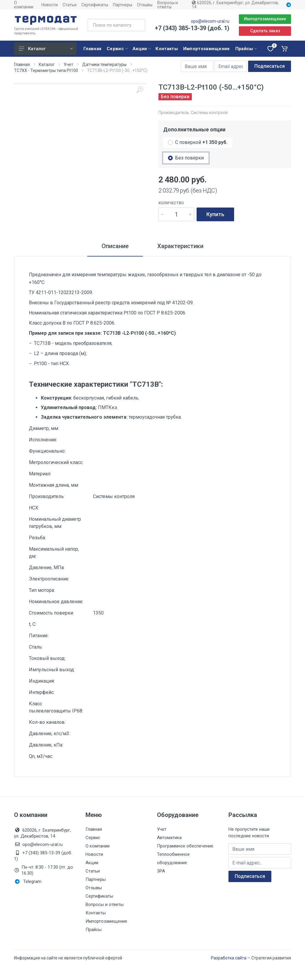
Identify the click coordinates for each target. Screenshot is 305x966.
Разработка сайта (228, 958)
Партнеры (122, 5)
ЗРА (161, 871)
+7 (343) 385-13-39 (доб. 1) (192, 28)
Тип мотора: (42, 590)
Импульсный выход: (52, 669)
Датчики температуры (104, 64)
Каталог (46, 48)
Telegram (28, 881)
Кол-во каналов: (47, 722)
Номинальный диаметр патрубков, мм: (55, 522)
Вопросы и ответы (167, 5)
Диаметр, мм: (44, 428)
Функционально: (47, 451)
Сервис (92, 837)
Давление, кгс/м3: (49, 733)
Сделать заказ (265, 30)
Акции (91, 862)
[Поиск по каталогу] (116, 25)
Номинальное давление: (56, 601)
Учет (68, 64)
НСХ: (34, 508)
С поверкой (201, 142)
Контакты (95, 913)
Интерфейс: (42, 692)
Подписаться (269, 66)
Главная (22, 64)
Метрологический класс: (56, 462)
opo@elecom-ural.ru (210, 21)
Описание (115, 246)
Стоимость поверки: (51, 613)
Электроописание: (49, 579)
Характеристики (180, 246)
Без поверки (189, 158)
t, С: (32, 624)
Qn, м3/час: (41, 756)
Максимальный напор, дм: (54, 552)
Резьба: (37, 537)
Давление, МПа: (47, 567)
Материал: (40, 474)
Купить (215, 214)
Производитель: (47, 496)
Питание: (39, 635)
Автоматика (169, 837)
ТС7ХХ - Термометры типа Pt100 (46, 70)
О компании (23, 5)
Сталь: (36, 647)
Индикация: (42, 681)
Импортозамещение (265, 18)
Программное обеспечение (185, 846)
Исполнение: (43, 440)
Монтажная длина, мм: (54, 485)
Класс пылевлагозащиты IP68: (56, 707)
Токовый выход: (47, 658)
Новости (49, 5)
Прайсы (93, 929)
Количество (171, 203)
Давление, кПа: (46, 745)
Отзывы (144, 5)
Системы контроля (209, 112)
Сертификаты (94, 5)
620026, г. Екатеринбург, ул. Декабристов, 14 (235, 5)
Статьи (70, 5)
